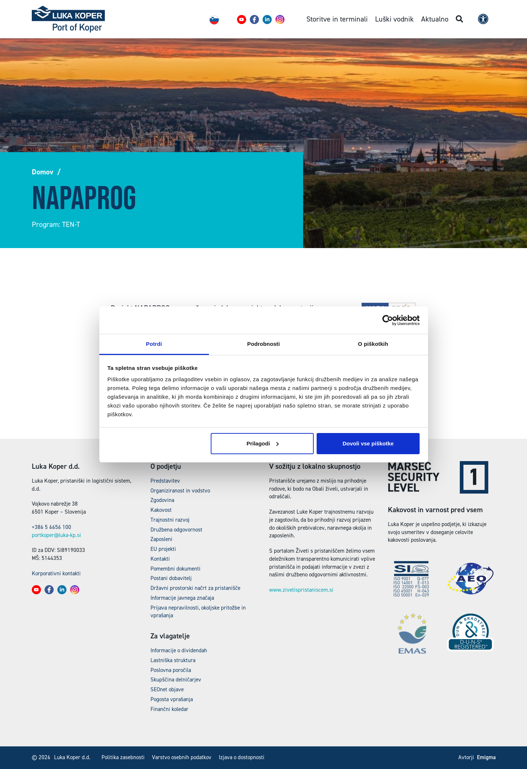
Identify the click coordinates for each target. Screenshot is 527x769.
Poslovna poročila (170, 670)
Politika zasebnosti (123, 757)
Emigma (486, 757)
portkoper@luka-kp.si (56, 535)
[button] (241, 19)
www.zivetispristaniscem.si (301, 590)
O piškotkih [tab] (373, 344)
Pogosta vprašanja (171, 699)
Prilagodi (263, 443)
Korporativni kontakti (56, 573)
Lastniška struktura (172, 660)
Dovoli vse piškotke (368, 443)
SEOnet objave (167, 689)
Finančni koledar (169, 709)
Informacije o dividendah (178, 650)
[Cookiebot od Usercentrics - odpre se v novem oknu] (388, 320)
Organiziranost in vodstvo (180, 490)
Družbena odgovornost (176, 529)
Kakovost (161, 510)
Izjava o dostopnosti (241, 757)
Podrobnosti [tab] (263, 344)
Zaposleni (161, 539)
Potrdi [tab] (154, 344)
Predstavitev (165, 480)
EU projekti (163, 549)
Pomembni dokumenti (175, 568)
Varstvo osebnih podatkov (181, 757)
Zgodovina (162, 500)
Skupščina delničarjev (175, 679)
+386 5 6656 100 (51, 527)
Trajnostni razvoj (170, 519)
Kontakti (160, 559)
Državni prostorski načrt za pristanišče (195, 588)
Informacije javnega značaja (182, 598)
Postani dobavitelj (171, 578)
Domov (42, 172)
